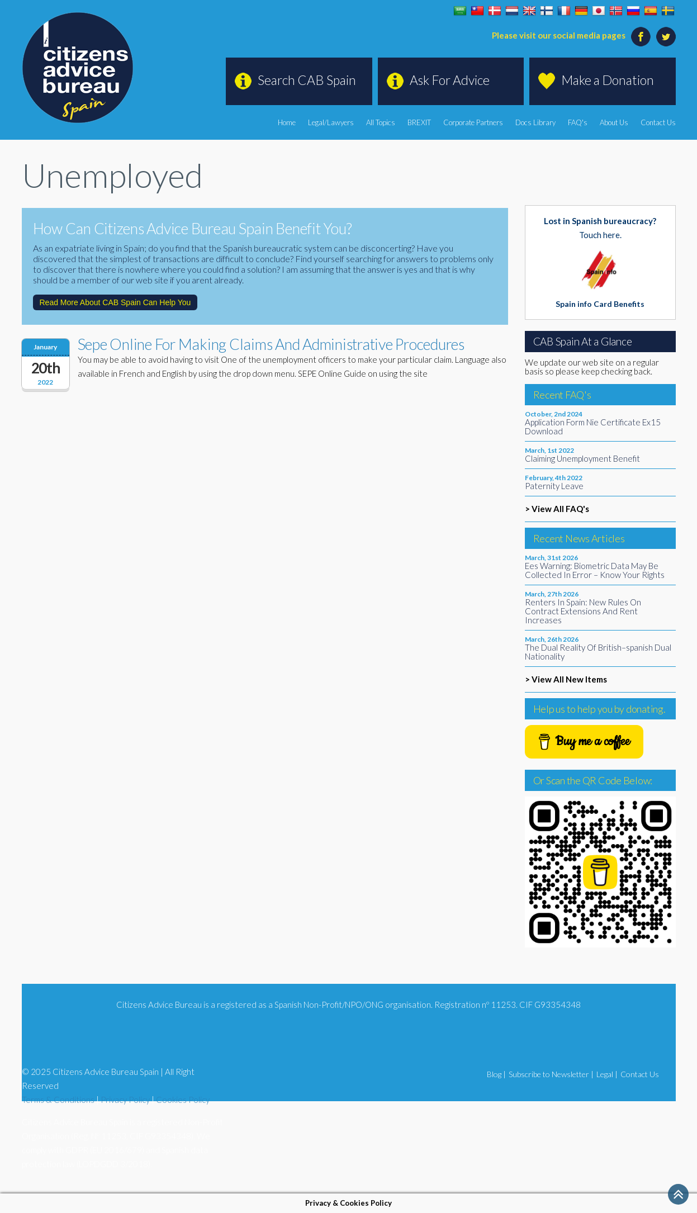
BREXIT (419, 122)
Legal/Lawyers (331, 122)
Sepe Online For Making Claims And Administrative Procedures (271, 344)
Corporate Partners (473, 122)
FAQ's (577, 122)
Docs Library (535, 122)
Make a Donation (607, 80)
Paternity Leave (554, 486)
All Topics (380, 122)
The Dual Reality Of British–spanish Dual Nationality (598, 651)
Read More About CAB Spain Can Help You (115, 302)
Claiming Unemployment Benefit (582, 458)
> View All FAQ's (557, 509)
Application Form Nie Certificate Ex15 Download (593, 426)
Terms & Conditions (58, 1099)
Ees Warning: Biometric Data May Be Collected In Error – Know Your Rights (595, 570)
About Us (614, 122)
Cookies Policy (183, 1099)
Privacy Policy (125, 1099)
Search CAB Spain (307, 80)
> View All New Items (566, 679)
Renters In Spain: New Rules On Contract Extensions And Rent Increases (583, 611)
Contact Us (658, 122)
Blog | (496, 1074)
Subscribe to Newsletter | (551, 1074)
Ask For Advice (450, 80)
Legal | (607, 1074)
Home (287, 122)
